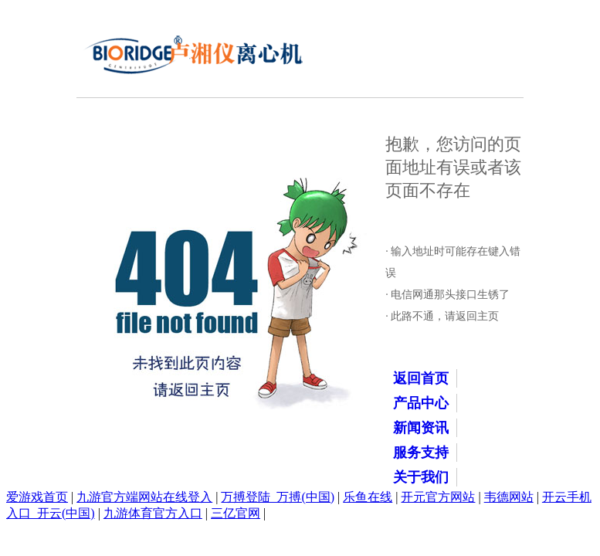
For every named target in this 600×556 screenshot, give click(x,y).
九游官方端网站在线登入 (144, 496)
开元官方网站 (438, 496)
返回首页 (421, 378)
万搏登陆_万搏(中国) (277, 496)
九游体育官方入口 (152, 513)
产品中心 (421, 403)
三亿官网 (235, 513)
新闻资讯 (421, 428)
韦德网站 (509, 496)
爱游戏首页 (37, 496)
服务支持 (421, 452)
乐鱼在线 (367, 496)
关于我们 (421, 477)
